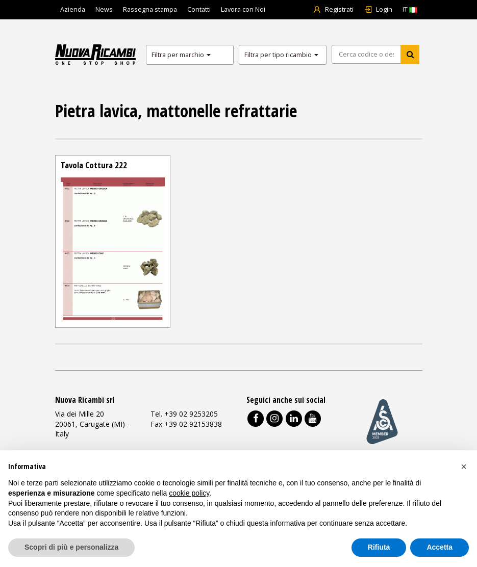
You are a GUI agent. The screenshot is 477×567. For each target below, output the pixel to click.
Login (378, 9)
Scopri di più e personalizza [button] (71, 547)
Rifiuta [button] (379, 547)
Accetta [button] (439, 547)
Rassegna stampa (150, 9)
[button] (464, 466)
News (104, 9)
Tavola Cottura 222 (94, 165)
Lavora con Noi (243, 9)
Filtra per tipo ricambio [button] (281, 54)
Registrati (333, 9)
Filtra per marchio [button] (181, 54)
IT (410, 9)
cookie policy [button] (189, 493)
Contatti (199, 9)
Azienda (72, 9)
